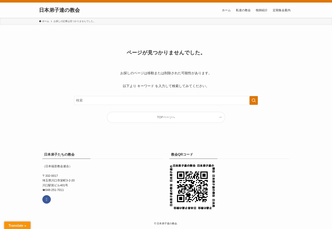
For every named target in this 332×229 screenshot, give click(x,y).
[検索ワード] (166, 100)
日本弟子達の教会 (59, 10)
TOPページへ (166, 117)
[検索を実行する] (253, 100)
